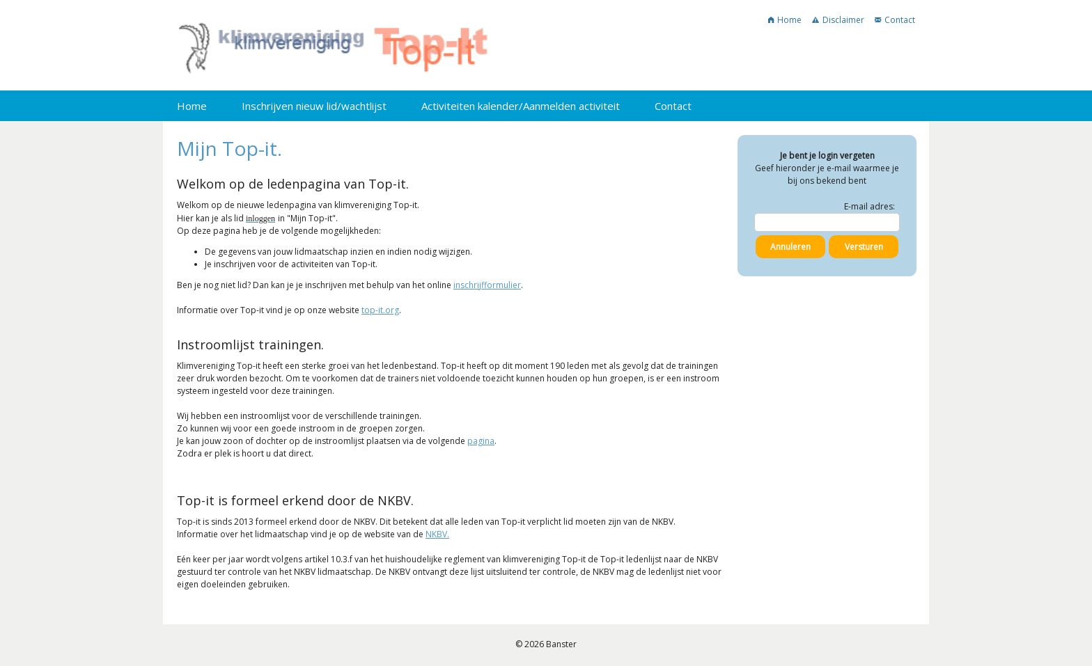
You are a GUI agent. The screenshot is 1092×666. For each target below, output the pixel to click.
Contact (895, 20)
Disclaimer (838, 20)
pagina (480, 441)
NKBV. (437, 534)
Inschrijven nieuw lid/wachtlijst (314, 106)
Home (785, 20)
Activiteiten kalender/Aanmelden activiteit (520, 106)
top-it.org (380, 310)
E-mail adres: (869, 206)
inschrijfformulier (487, 285)
